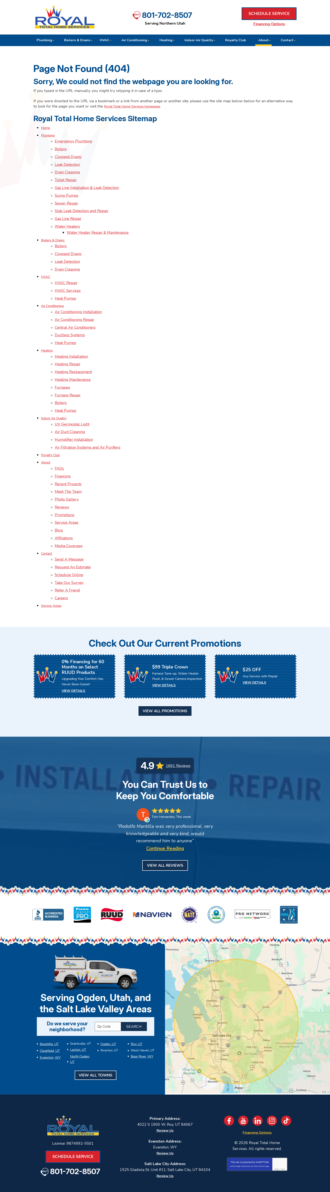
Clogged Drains (68, 154)
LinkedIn (258, 1084)
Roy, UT (136, 1008)
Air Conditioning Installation (78, 297)
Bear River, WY (142, 1019)
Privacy (276, 1132)
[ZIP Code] (108, 990)
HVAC (46, 265)
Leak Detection (67, 161)
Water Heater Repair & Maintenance (99, 224)
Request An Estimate (73, 534)
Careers (61, 563)
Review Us (165, 1093)
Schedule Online (69, 542)
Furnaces (62, 367)
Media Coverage (68, 515)
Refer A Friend (67, 556)
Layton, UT (78, 1014)
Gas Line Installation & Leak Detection (87, 183)
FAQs (59, 443)
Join (244, 1170)
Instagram (272, 1084)
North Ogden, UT (82, 1019)
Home (46, 127)
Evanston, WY (50, 1019)
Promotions (64, 486)
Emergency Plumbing (73, 139)
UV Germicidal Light (72, 401)
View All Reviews (165, 829)
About (46, 437)
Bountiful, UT (49, 1008)
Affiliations (64, 507)
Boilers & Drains (54, 231)
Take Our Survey (69, 549)
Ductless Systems (70, 319)
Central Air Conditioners (75, 312)
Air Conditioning (54, 292)
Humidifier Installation (74, 416)
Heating (48, 333)
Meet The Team (68, 464)
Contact (47, 522)
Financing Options (269, 24)
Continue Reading (165, 813)
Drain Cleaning (67, 168)
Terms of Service (259, 1129)
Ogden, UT (108, 1008)
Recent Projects (68, 457)
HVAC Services (68, 278)
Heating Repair (67, 346)
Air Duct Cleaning (70, 409)
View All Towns (95, 1032)
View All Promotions (165, 675)
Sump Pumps (66, 190)
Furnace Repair (68, 374)
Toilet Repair (66, 175)
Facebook (229, 1084)
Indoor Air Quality (56, 396)
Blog (59, 500)
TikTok (286, 1084)
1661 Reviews (178, 730)
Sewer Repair (66, 197)
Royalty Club (52, 430)
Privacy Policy (245, 1129)
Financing (63, 450)
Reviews (62, 479)
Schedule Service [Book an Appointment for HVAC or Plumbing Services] (269, 14)
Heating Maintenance (73, 360)
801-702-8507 (167, 14)
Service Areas (66, 493)
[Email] (196, 1170)
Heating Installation (71, 339)
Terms (283, 1132)
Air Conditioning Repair (74, 305)
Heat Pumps (65, 285)
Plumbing (49, 134)
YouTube (243, 1084)
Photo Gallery (67, 471)
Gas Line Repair (68, 211)
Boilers (61, 147)
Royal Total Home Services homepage (137, 106)
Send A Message (69, 527)
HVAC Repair (66, 271)
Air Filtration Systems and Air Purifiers (87, 423)
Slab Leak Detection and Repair (81, 204)
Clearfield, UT (49, 1014)
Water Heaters (67, 219)
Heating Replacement (73, 353)
